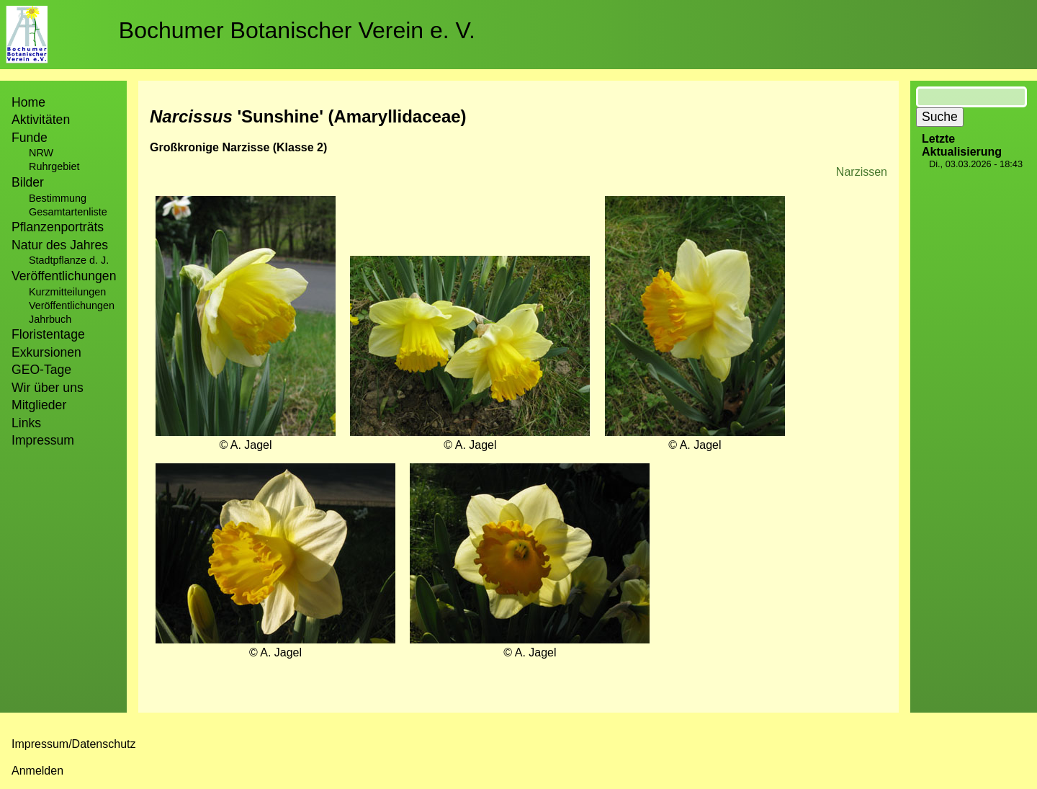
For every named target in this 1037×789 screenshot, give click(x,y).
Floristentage (48, 334)
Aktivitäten (41, 119)
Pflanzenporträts (58, 227)
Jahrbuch (50, 319)
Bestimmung (57, 198)
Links (26, 423)
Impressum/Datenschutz (74, 744)
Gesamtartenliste (68, 212)
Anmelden (37, 771)
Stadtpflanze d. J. (69, 260)
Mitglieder (39, 405)
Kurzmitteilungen (67, 292)
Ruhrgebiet (54, 166)
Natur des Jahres (60, 245)
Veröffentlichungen (72, 305)
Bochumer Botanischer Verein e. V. (297, 30)
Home (28, 102)
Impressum (43, 440)
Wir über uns (48, 387)
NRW (41, 153)
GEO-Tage (41, 369)
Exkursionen (46, 352)
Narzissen (861, 172)
